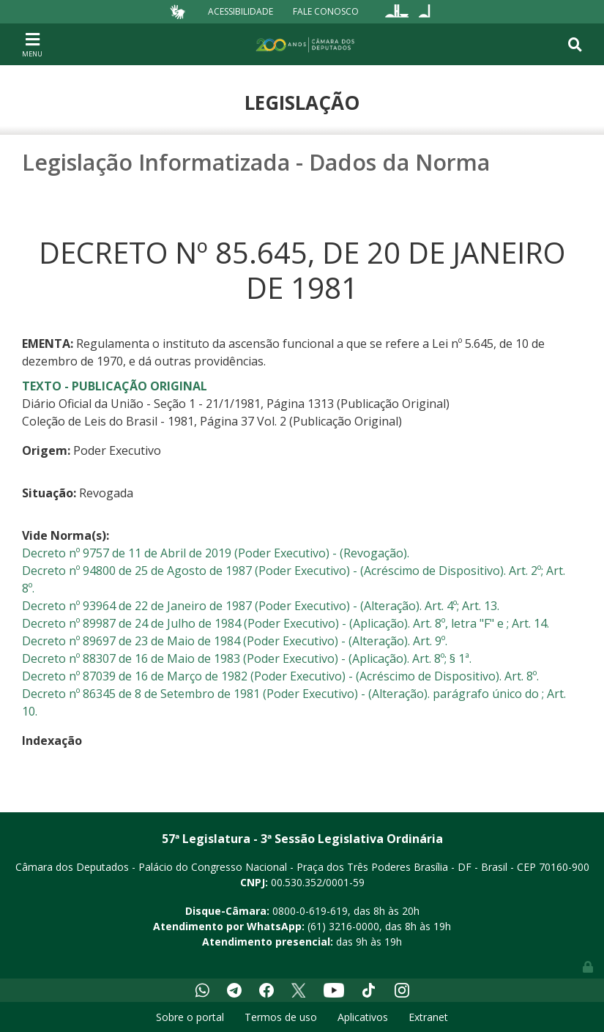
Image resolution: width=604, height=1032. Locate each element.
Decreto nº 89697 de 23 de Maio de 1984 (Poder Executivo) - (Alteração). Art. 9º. (234, 641)
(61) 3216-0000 (343, 926)
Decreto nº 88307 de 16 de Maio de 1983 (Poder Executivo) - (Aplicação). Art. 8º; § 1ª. (246, 658)
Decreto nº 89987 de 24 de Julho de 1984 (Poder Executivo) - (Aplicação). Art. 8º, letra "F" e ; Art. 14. (285, 623)
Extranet (428, 1017)
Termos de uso (281, 1017)
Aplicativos (363, 1017)
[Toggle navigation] (32, 44)
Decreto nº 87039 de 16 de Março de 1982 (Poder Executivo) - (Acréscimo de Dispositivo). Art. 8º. (280, 676)
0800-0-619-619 (310, 911)
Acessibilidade (240, 11)
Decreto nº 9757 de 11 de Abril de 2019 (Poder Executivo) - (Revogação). (215, 553)
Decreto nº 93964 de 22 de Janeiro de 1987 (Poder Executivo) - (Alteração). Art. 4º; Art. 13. (260, 606)
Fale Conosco (326, 11)
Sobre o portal (190, 1017)
